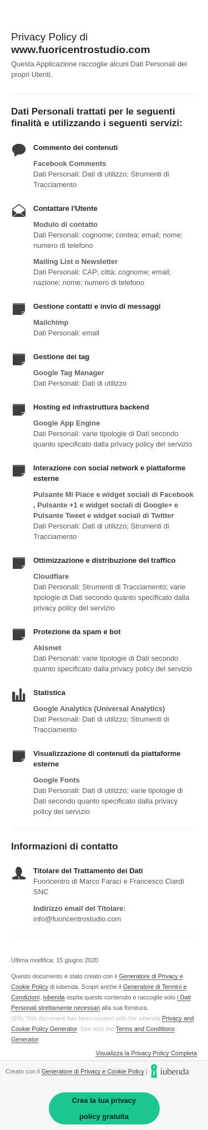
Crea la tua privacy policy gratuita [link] (104, 1108)
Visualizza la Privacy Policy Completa (146, 1053)
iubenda (54, 997)
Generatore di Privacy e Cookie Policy (93, 1071)
